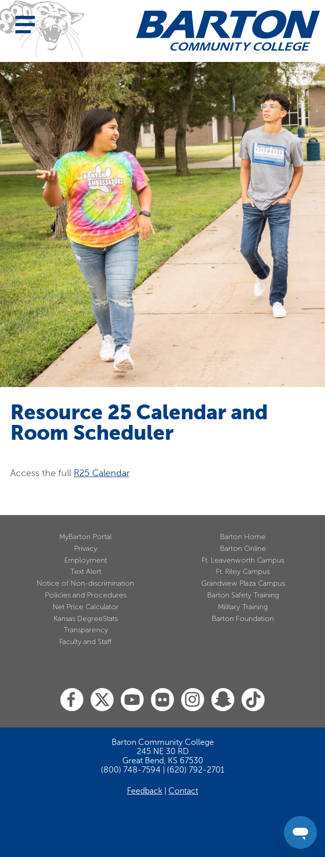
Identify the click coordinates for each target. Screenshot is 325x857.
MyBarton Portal (85, 536)
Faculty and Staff (85, 641)
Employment (85, 560)
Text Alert (85, 571)
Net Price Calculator (86, 607)
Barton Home (243, 536)
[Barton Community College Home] (228, 30)
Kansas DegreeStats (86, 618)
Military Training (243, 607)
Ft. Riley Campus (243, 571)
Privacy (85, 548)
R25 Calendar (101, 473)
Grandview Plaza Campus (243, 583)
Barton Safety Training (243, 595)
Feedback (144, 791)
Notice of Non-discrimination (85, 583)
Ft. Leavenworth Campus (243, 560)
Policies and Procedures (85, 595)
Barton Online (243, 548)
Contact (183, 791)
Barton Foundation (243, 618)
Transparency (85, 630)
